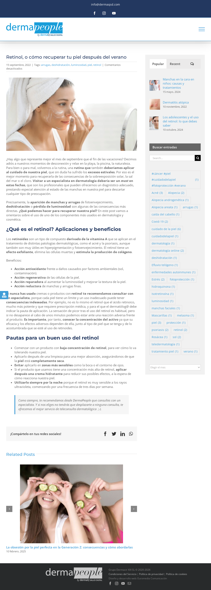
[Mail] (129, 583)
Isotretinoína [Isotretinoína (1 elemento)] (162, 294)
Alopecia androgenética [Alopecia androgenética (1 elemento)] (170, 200)
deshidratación (61, 65)
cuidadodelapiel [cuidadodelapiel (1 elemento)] (165, 236)
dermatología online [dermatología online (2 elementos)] (168, 251)
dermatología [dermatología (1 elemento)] (163, 244)
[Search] (198, 158)
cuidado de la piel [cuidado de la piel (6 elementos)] (166, 229)
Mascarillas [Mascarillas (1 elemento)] (162, 316)
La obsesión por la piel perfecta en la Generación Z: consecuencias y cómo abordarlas (69, 547)
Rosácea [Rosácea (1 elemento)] (159, 337)
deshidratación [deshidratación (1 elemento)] (164, 258)
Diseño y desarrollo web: (123, 578)
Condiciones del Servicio (122, 574)
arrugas (45, 65)
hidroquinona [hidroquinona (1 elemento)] (163, 287)
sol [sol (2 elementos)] (177, 337)
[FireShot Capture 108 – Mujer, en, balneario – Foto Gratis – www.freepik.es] (71, 114)
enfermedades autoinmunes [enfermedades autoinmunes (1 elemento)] (173, 272)
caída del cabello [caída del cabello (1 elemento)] (165, 215)
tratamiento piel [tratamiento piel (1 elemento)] (165, 352)
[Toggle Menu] (202, 29)
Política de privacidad (151, 574)
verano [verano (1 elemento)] (190, 352)
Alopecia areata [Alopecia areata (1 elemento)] (164, 207)
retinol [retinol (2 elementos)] (180, 330)
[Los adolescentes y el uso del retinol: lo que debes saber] (153, 118)
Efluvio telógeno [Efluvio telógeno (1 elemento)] (165, 265)
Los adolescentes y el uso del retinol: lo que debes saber (181, 121)
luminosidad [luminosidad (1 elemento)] (162, 301)
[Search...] (172, 158)
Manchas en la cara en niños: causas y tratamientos (178, 83)
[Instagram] (116, 583)
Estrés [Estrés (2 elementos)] (158, 280)
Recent (175, 64)
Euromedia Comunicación (152, 578)
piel (90, 65)
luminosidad (78, 65)
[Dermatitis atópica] (154, 101)
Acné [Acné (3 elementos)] (157, 193)
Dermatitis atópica (176, 102)
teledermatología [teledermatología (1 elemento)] (165, 344)
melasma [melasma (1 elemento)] (185, 316)
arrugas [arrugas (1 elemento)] (190, 207)
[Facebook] (110, 583)
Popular (158, 64)
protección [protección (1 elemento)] (175, 323)
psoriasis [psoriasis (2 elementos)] (160, 330)
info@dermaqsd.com (105, 4)
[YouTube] (123, 583)
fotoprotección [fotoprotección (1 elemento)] (182, 280)
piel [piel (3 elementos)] (156, 323)
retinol (97, 65)
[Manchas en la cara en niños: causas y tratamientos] (154, 82)
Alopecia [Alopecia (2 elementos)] (176, 193)
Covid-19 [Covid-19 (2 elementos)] (160, 222)
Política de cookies (176, 574)
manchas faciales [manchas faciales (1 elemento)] (166, 308)
